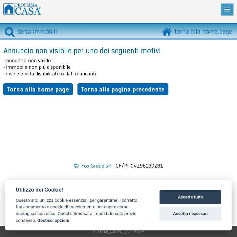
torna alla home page (203, 31)
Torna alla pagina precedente (122, 89)
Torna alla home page (38, 89)
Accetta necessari (190, 213)
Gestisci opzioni (53, 220)
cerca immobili (31, 31)
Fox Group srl (96, 165)
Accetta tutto (190, 197)
